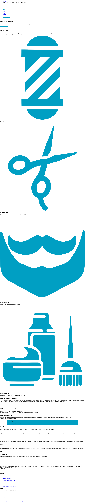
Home (4, 9)
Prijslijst (4, 12)
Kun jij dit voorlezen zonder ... (7, 478)
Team (4, 13)
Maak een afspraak (6, 10)
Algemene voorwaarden (10, 501)
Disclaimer (2, 501)
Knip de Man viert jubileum (6, 483)
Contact (4, 15)
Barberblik (4, 14)
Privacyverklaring (19, 501)
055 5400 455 (5, 1)
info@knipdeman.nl (7, 497)
